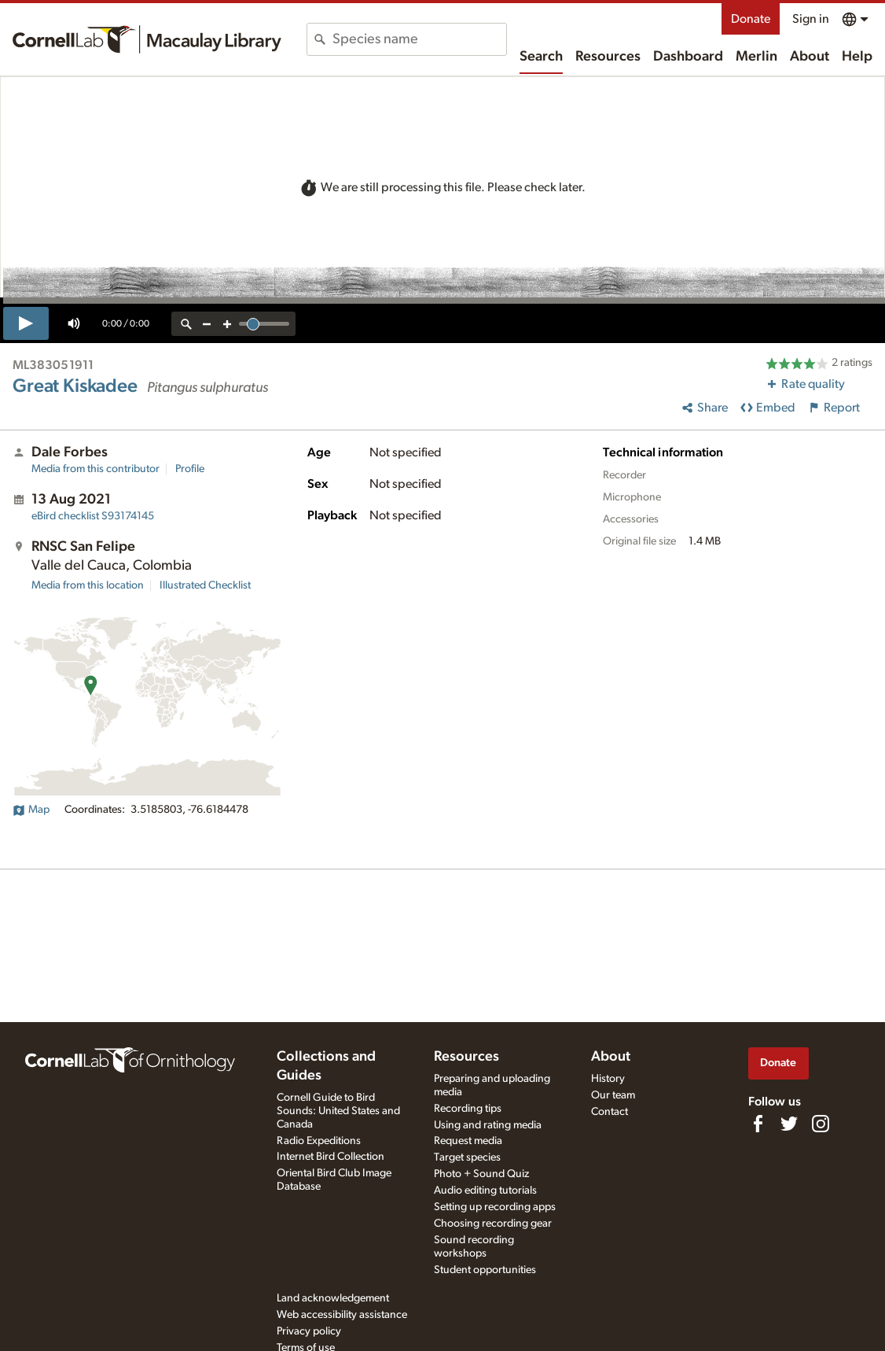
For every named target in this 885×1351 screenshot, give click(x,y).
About (809, 57)
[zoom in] (227, 324)
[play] (26, 323)
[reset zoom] (186, 324)
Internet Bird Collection (330, 1156)
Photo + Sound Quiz (481, 1173)
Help (857, 57)
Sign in (810, 19)
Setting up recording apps (495, 1207)
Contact (609, 1111)
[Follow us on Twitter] (789, 1123)
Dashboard (688, 57)
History (608, 1078)
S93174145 (92, 516)
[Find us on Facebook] (757, 1123)
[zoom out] (206, 324)
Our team (613, 1095)
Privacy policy (309, 1331)
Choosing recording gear (493, 1223)
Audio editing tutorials (485, 1190)
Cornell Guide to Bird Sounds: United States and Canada (338, 1111)
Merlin (756, 57)
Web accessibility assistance (342, 1314)
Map (31, 809)
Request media (468, 1140)
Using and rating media (488, 1125)
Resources (608, 57)
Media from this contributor (95, 468)
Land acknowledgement (333, 1298)
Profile (189, 468)
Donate (750, 19)
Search (541, 57)
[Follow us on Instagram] (820, 1123)
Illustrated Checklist (205, 585)
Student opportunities (485, 1269)
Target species (467, 1157)
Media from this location (87, 585)
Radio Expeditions (319, 1140)
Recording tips (467, 1108)
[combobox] (419, 39)
